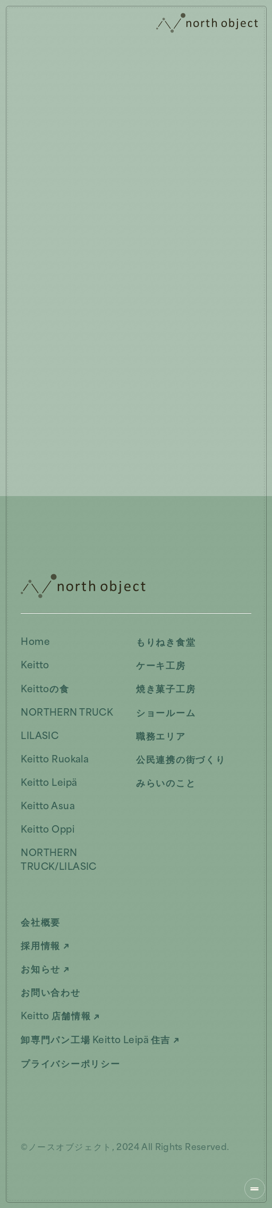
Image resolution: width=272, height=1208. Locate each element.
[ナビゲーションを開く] (254, 1188)
